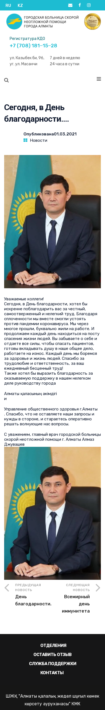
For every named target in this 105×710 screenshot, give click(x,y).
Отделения (53, 645)
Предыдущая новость (34, 595)
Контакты (52, 672)
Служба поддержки (52, 663)
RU (8, 5)
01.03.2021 (65, 134)
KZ (20, 5)
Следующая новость (71, 599)
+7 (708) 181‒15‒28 (33, 46)
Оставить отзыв (52, 654)
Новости (38, 140)
